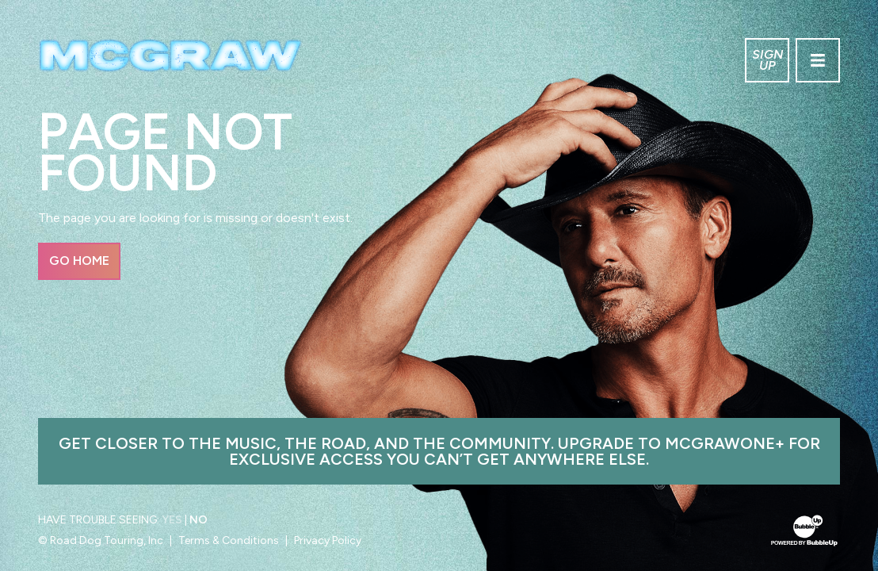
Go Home (79, 260)
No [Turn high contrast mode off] (198, 520)
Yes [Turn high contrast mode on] (172, 520)
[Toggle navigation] (818, 60)
